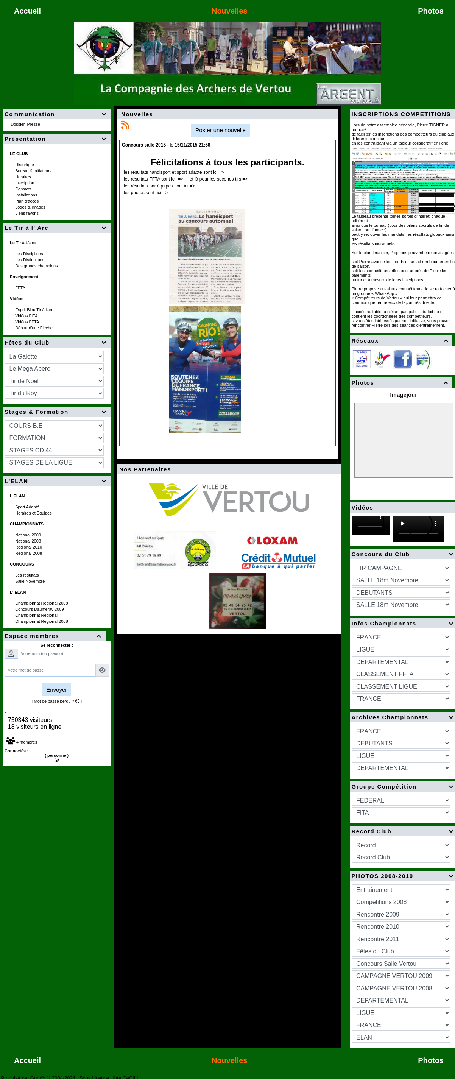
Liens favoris (27, 213)
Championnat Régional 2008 (42, 603)
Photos (401, 382)
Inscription (25, 183)
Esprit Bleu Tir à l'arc (35, 309)
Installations (26, 195)
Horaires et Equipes (34, 513)
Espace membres (54, 636)
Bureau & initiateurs (34, 170)
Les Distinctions (30, 259)
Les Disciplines (29, 253)
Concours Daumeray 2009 (40, 609)
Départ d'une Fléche (34, 328)
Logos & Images (31, 207)
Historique (25, 164)
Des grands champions (37, 266)
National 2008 (28, 541)
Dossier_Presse (26, 124)
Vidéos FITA (27, 315)
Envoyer (56, 689)
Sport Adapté (28, 507)
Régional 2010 (29, 547)
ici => (218, 172)
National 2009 (28, 535)
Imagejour (403, 394)
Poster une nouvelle (220, 130)
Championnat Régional (37, 615)
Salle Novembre (30, 581)
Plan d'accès (27, 201)
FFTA (20, 287)
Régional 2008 (29, 553)
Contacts (24, 189)
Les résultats (27, 575)
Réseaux (401, 340)
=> (180, 179)
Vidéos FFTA (27, 322)
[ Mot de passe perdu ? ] (56, 701)
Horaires (23, 177)
